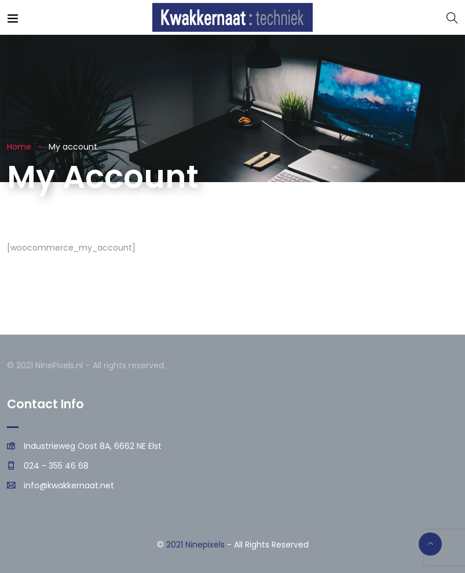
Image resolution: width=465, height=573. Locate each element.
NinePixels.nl (59, 365)
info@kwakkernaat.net (69, 485)
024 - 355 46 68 (56, 466)
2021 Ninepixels (195, 544)
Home (19, 147)
